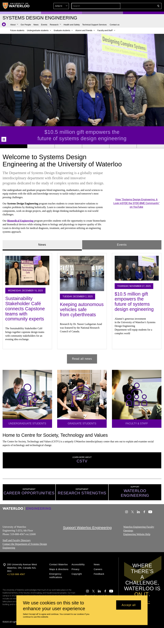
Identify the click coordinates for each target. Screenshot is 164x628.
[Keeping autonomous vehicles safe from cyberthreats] (82, 273)
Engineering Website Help (136, 534)
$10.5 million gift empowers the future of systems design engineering (134, 301)
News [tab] (42, 244)
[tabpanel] (82, 306)
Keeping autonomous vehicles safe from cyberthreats (81, 309)
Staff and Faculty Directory (17, 540)
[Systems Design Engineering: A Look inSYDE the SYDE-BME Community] (136, 183)
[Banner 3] (68, 146)
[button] (135, 6)
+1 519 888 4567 (16, 574)
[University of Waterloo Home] (16, 6)
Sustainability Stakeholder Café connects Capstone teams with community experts (25, 308)
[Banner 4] (95, 146)
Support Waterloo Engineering (87, 527)
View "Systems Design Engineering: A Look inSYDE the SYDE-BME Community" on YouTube (136, 203)
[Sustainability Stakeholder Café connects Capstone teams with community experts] (27, 270)
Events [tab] (122, 244)
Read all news (82, 358)
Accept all (129, 604)
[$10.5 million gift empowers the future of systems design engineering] (137, 268)
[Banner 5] (123, 146)
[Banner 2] (41, 146)
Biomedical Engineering (20, 220)
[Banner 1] (13, 146)
